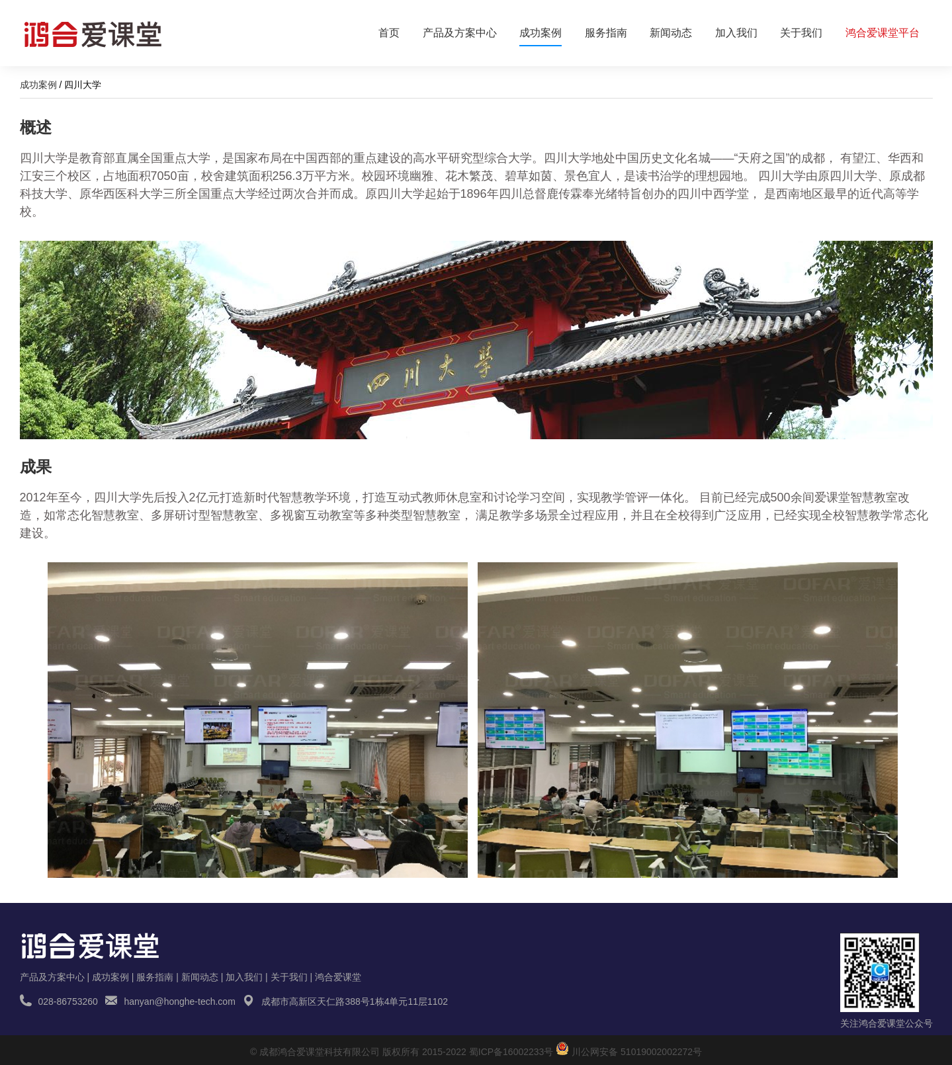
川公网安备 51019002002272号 (637, 1051)
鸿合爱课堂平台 (882, 32)
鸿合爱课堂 (338, 977)
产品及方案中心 (460, 32)
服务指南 (606, 32)
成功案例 (540, 36)
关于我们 (801, 32)
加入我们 (736, 32)
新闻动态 (671, 32)
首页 (389, 32)
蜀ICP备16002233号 (511, 1051)
